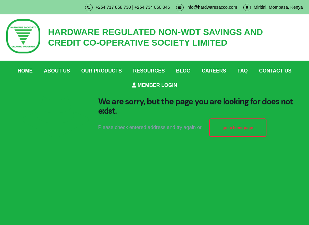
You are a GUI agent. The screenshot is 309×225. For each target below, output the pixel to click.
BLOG (183, 70)
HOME (25, 70)
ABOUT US (57, 70)
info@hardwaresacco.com (206, 7)
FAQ (242, 70)
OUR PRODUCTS (101, 70)
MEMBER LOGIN (154, 85)
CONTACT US (275, 70)
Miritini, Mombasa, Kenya (273, 7)
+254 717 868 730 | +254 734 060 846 (127, 7)
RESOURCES (149, 70)
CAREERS (214, 70)
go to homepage (237, 127)
